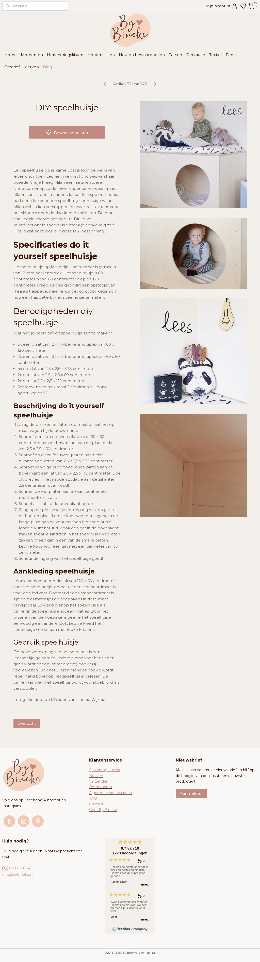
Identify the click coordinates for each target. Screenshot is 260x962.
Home (10, 54)
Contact (96, 804)
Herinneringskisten (65, 54)
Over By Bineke (103, 809)
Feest (231, 54)
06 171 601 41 (20, 868)
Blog (47, 66)
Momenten (32, 54)
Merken (31, 66)
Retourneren (100, 787)
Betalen (96, 775)
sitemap (144, 952)
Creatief (12, 66)
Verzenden (98, 781)
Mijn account (222, 6)
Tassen (175, 54)
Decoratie (195, 54)
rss (154, 952)
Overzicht (27, 723)
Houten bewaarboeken (142, 54)
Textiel (215, 54)
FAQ (93, 798)
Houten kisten (101, 54)
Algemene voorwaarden (110, 792)
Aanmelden (191, 793)
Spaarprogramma (104, 770)
